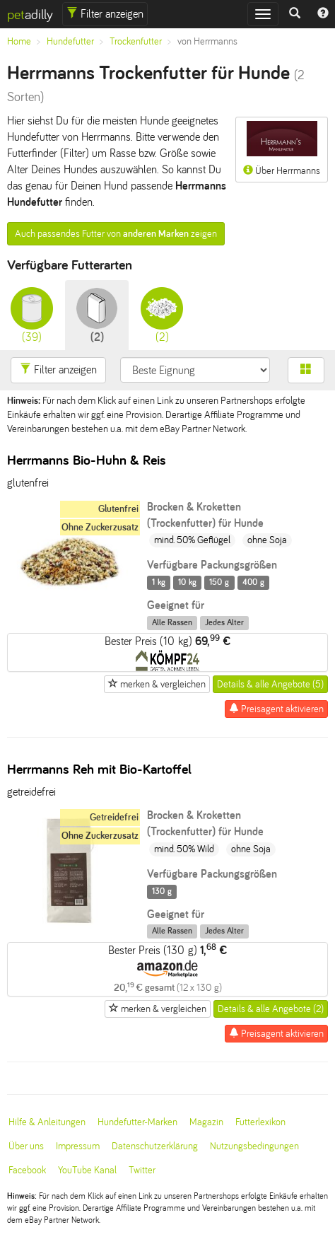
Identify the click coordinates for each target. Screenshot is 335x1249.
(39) (32, 315)
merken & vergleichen (157, 684)
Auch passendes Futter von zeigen (116, 233)
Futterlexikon (260, 1122)
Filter (104, 14)
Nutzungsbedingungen (254, 1146)
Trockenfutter (136, 41)
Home (19, 41)
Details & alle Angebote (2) (271, 1009)
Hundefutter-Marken (137, 1122)
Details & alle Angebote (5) (270, 684)
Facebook (27, 1170)
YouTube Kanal (87, 1170)
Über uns (26, 1146)
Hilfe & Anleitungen (47, 1122)
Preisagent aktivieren (276, 708)
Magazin (206, 1122)
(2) (97, 315)
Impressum (78, 1146)
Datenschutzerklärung (155, 1146)
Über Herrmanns (281, 148)
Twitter (142, 1170)
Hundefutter (70, 41)
